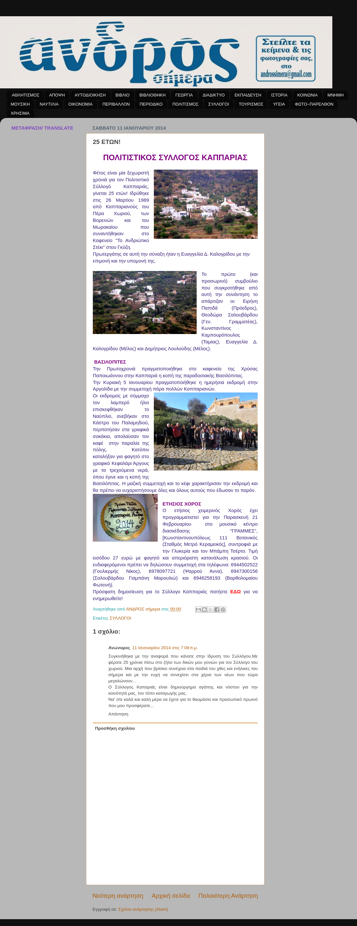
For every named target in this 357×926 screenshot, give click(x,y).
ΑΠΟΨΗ (57, 95)
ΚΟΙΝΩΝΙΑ (307, 95)
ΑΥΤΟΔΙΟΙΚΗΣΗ (90, 95)
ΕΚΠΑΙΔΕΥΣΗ (248, 95)
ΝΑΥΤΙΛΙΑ (49, 104)
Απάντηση (118, 714)
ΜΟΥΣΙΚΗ (20, 104)
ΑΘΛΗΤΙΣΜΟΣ (25, 95)
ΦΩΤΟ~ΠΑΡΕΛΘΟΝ (314, 104)
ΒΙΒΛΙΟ (122, 95)
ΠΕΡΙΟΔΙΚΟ (151, 104)
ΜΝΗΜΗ (335, 95)
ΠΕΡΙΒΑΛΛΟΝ (116, 104)
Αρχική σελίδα (171, 895)
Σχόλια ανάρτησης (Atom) (143, 909)
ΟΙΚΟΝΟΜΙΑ (80, 104)
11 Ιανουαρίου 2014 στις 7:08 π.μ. (165, 647)
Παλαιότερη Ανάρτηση (228, 895)
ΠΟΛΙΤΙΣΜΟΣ (185, 104)
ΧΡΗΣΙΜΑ (20, 113)
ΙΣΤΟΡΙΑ (279, 95)
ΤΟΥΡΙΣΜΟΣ (251, 104)
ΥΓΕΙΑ (279, 104)
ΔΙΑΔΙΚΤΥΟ (214, 95)
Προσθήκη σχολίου (115, 728)
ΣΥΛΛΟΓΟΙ (218, 104)
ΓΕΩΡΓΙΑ (184, 95)
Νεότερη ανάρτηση (117, 895)
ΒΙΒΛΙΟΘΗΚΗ (152, 95)
